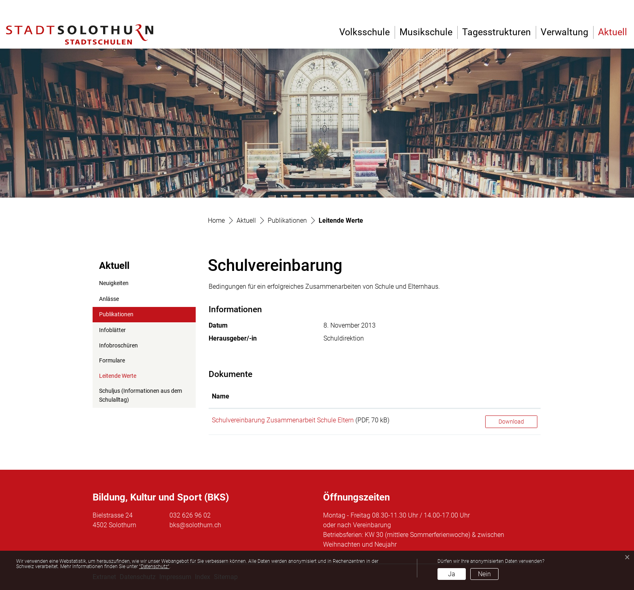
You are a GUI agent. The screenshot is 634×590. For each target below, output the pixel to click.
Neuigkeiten (114, 283)
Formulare (112, 360)
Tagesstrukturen (496, 32)
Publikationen (116, 314)
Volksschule (364, 32)
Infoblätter (112, 330)
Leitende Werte (119, 378)
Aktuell (612, 32)
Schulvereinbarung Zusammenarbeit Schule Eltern (283, 420)
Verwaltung (564, 32)
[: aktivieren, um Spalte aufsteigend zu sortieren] (511, 397)
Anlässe (109, 299)
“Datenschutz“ (154, 566)
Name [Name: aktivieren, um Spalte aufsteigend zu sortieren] (220, 396)
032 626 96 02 (190, 515)
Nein (484, 574)
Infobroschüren (118, 345)
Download (511, 421)
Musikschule (425, 32)
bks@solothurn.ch (195, 525)
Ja (451, 574)
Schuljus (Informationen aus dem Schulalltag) (140, 395)
